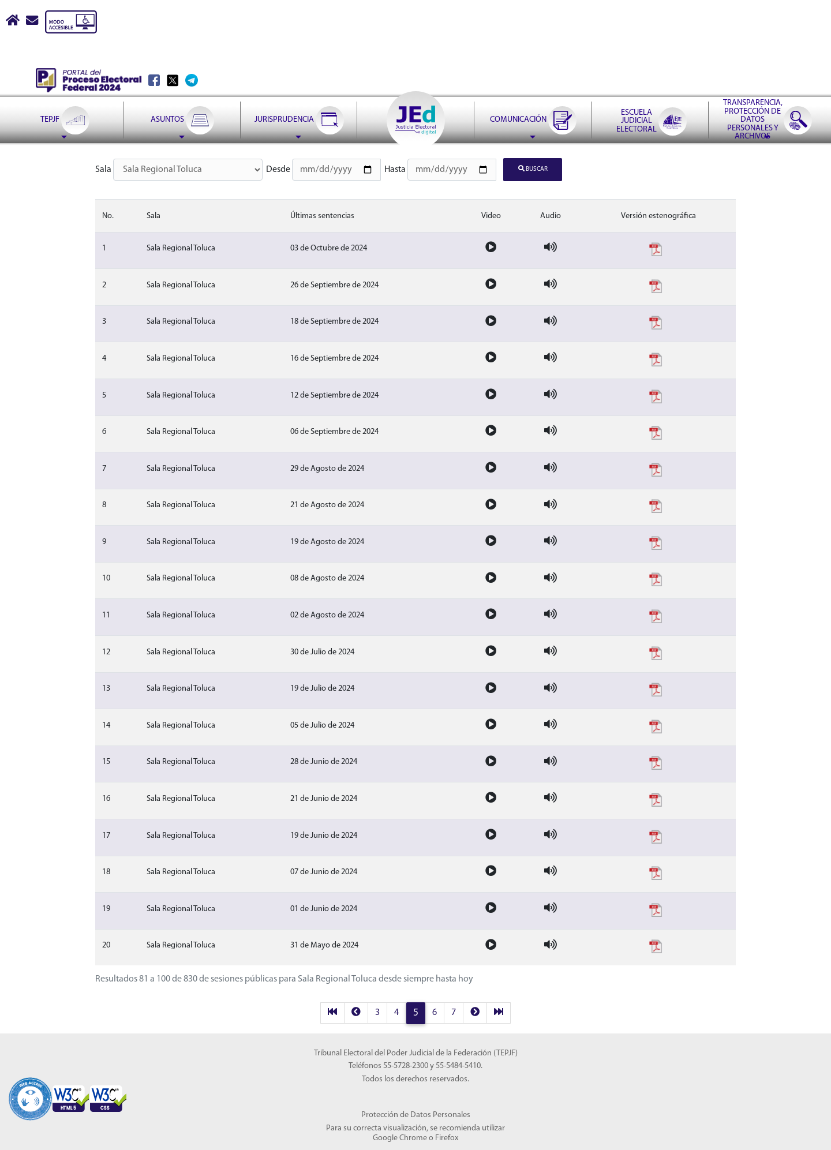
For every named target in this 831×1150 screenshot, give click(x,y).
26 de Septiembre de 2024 (334, 284)
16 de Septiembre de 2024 (334, 357)
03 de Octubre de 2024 (328, 247)
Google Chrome (400, 1137)
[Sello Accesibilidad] (30, 1090)
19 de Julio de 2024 (322, 687)
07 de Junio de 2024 (323, 871)
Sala (103, 169)
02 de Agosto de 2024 (327, 614)
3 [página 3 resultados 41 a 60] (377, 1012)
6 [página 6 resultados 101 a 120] (434, 1012)
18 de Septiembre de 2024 (334, 321)
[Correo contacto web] (33, 22)
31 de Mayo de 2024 (324, 945)
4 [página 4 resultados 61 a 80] (396, 1012)
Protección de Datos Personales (415, 1114)
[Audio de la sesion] (550, 247)
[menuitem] (64, 91)
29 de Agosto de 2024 (327, 467)
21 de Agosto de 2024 (327, 504)
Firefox (446, 1137)
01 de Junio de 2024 (323, 908)
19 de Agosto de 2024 (327, 541)
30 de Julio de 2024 (322, 651)
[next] (475, 1012)
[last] (498, 1012)
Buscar (533, 169)
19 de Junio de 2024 (323, 834)
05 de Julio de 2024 (322, 724)
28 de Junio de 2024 (323, 761)
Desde (278, 169)
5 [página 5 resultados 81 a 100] (415, 1012)
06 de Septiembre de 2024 (334, 430)
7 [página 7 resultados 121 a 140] (453, 1012)
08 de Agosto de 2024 (327, 578)
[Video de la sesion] (490, 247)
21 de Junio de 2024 (323, 797)
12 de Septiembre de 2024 (334, 394)
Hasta (395, 169)
